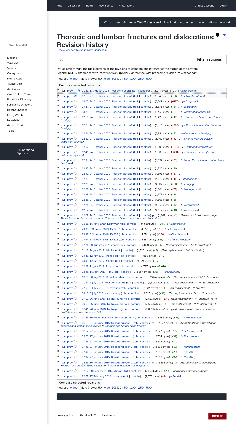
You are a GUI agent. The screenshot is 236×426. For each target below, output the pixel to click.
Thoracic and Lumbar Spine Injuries (81, 365)
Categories (14, 73)
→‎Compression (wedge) (195, 133)
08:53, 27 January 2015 (96, 323)
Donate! (12, 57)
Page (59, 5)
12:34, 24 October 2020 (96, 160)
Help (223, 35)
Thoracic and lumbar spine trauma (80, 218)
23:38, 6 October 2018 (95, 234)
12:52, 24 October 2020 (96, 138)
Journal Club (14, 83)
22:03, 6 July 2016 (92, 288)
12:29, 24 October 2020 (96, 179)
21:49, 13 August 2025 (95, 90)
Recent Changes (17, 109)
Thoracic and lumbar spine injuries (80, 326)
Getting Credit (15, 125)
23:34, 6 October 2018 (95, 239)
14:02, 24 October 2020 (96, 101)
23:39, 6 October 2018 (95, 229)
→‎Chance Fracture (178, 239)
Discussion (74, 5)
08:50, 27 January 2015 (96, 336)
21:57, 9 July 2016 (92, 282)
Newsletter (13, 120)
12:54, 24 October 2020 (96, 125)
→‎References (189, 210)
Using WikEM (15, 115)
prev (70, 90)
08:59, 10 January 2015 (96, 362)
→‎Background (187, 90)
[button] (141, 59)
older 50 (109, 78)
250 (141, 78)
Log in (223, 5)
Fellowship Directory (19, 104)
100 (133, 78)
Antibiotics (13, 89)
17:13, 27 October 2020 (96, 96)
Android (225, 22)
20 (120, 78)
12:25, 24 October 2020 (96, 199)
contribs (144, 90)
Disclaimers (109, 415)
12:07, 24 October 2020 (96, 215)
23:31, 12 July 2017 (93, 261)
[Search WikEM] (23, 45)
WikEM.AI (13, 63)
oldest (74, 78)
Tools (10, 130)
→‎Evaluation (188, 106)
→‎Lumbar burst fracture (197, 147)
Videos (11, 68)
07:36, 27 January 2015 (96, 352)
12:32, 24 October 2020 (96, 173)
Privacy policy (65, 415)
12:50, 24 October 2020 (96, 147)
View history (126, 5)
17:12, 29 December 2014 (97, 371)
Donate (217, 416)
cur (63, 96)
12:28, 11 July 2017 (93, 266)
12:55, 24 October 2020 (96, 117)
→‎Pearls (175, 376)
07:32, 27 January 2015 (96, 357)
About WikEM (87, 415)
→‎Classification (174, 229)
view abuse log (97, 49)
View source (105, 5)
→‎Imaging (187, 184)
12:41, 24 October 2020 (96, 152)
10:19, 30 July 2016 (93, 277)
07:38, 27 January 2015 (96, 346)
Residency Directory (19, 99)
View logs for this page (72, 49)
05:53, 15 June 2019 (94, 223)
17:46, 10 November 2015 (97, 317)
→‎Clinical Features (192, 96)
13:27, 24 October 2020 (96, 106)
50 (126, 78)
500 (149, 78)
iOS (211, 22)
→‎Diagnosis (190, 101)
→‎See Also (187, 352)
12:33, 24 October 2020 (96, 168)
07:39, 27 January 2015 (96, 341)
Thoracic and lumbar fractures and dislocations (133, 218)
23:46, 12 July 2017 (93, 255)
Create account (204, 5)
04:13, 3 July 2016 (92, 293)
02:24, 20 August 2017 (95, 245)
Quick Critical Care (18, 94)
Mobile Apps (14, 78)
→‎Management (189, 179)
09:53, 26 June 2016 (94, 304)
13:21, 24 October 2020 (96, 112)
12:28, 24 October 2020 (96, 189)
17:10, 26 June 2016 (94, 298)
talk (135, 90)
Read (89, 5)
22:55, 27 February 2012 (96, 376)
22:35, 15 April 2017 (94, 271)
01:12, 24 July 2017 (93, 250)
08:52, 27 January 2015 (96, 331)
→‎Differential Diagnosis (195, 112)
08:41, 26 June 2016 (94, 309)
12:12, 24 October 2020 (96, 210)
